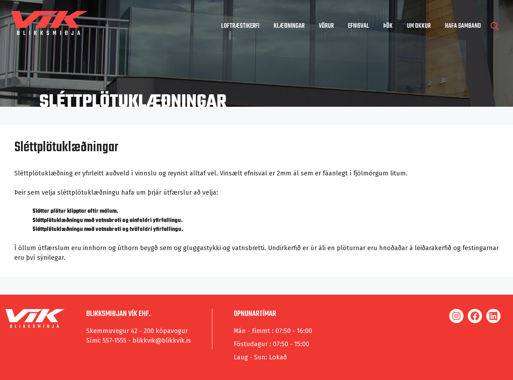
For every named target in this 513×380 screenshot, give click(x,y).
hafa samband (463, 26)
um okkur (419, 26)
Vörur (326, 26)
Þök (388, 26)
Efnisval (358, 26)
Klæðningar (289, 26)
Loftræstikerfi (240, 26)
